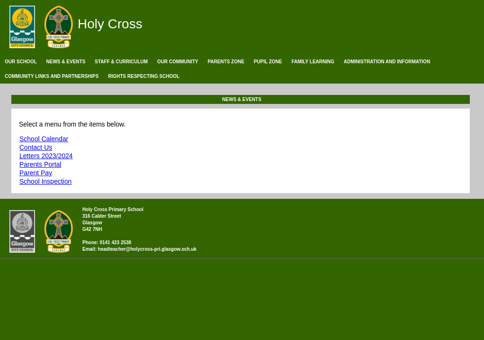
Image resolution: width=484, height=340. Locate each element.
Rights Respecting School (144, 76)
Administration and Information (387, 61)
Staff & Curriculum (121, 61)
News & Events (66, 61)
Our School (21, 61)
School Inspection (45, 181)
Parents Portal (40, 164)
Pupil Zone (268, 61)
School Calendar (44, 139)
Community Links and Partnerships (52, 76)
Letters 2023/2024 (46, 156)
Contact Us (35, 147)
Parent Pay (35, 173)
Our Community (178, 61)
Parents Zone (225, 61)
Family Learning (313, 61)
